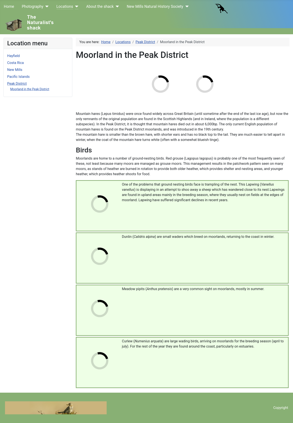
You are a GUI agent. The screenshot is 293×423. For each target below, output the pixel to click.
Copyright (280, 408)
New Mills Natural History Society (155, 6)
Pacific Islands (18, 77)
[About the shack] (116, 6)
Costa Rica (15, 63)
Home (9, 6)
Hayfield (13, 56)
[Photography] (46, 6)
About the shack (100, 6)
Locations (64, 6)
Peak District (17, 84)
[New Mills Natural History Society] (186, 6)
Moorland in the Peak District (29, 89)
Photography (32, 6)
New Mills (14, 70)
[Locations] (76, 6)
